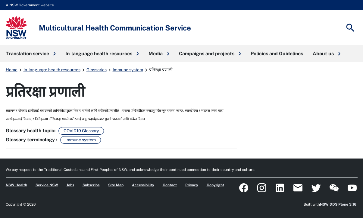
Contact (170, 185)
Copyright (215, 185)
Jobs (70, 185)
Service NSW (47, 185)
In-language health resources (51, 69)
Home (11, 69)
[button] (31, 53)
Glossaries (96, 69)
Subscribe (91, 185)
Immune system (128, 69)
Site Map (116, 185)
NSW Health (16, 185)
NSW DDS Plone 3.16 (338, 204)
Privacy (191, 185)
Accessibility (143, 185)
